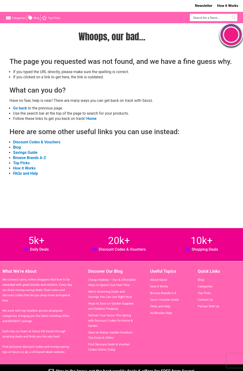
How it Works (227, 6)
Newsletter (203, 6)
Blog (36, 18)
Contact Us (205, 299)
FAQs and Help (25, 173)
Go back (20, 108)
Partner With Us (208, 306)
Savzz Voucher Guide (164, 299)
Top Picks (54, 18)
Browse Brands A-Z (29, 157)
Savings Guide (25, 152)
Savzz (28, 6)
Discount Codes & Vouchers (36, 142)
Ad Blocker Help (161, 313)
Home (91, 118)
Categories (19, 18)
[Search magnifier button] (234, 17)
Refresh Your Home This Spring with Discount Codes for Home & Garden (110, 321)
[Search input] (211, 17)
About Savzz (158, 280)
